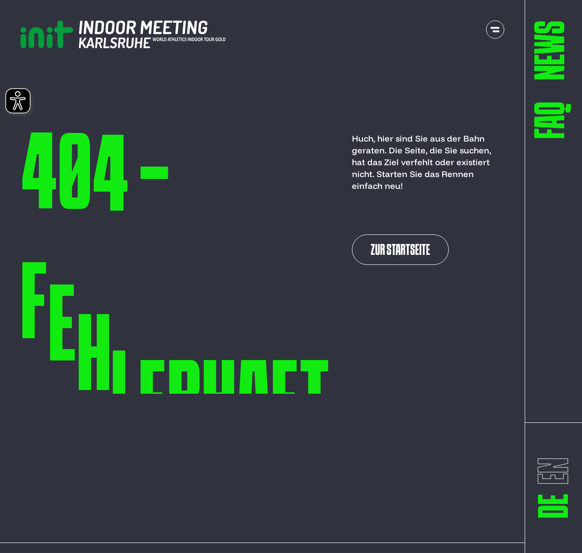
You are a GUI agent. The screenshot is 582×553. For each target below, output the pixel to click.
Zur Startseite (400, 251)
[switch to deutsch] (554, 505)
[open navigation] (495, 29)
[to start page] (123, 34)
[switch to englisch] (554, 471)
